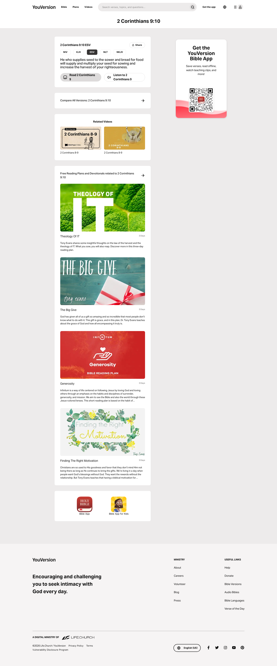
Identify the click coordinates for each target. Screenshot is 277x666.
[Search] (143, 7)
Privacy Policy (76, 645)
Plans (76, 6)
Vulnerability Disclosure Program (50, 649)
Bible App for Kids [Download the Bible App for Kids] (119, 506)
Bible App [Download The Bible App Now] (84, 506)
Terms (89, 645)
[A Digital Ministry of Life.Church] (138, 635)
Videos (88, 6)
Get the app (209, 6)
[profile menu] (237, 7)
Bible (64, 6)
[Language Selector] (224, 7)
